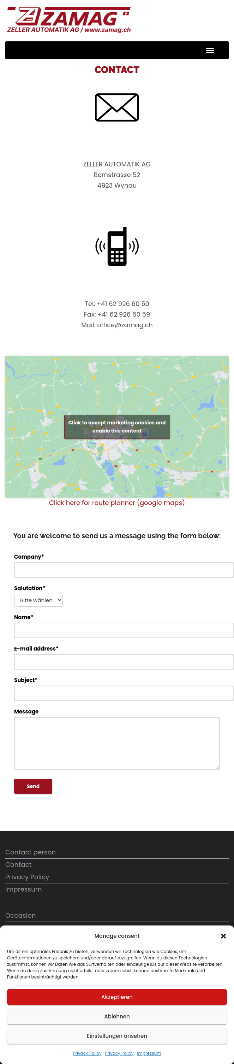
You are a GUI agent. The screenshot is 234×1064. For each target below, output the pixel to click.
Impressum (149, 1053)
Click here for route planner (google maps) (117, 502)
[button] (223, 936)
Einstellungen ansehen (117, 1036)
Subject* (117, 688)
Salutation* (38, 595)
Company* (117, 565)
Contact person (30, 852)
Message (117, 739)
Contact (18, 864)
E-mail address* (117, 657)
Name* (117, 625)
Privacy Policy (87, 1053)
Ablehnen (117, 1016)
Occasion (20, 915)
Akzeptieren (117, 997)
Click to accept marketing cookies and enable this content (117, 426)
